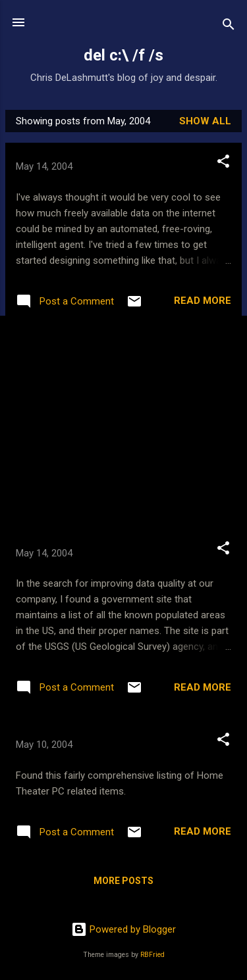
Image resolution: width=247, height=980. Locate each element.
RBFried (152, 954)
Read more (202, 300)
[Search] (228, 27)
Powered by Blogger (123, 929)
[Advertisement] (123, 427)
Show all (205, 121)
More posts (123, 880)
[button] (223, 163)
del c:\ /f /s (123, 55)
